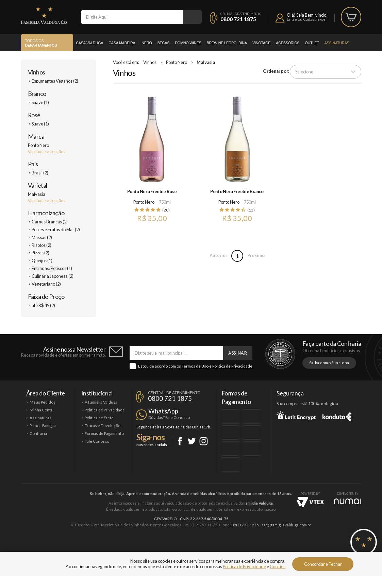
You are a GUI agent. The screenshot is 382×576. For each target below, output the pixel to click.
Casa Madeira (122, 43)
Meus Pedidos (42, 402)
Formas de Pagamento (104, 433)
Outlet (312, 43)
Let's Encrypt (296, 415)
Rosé (34, 115)
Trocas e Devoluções (103, 425)
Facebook (180, 441)
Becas (163, 43)
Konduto (336, 415)
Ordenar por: (276, 71)
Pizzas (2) (40, 252)
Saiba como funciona (329, 362)
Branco (37, 93)
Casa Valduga (89, 43)
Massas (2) (42, 237)
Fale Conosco (97, 441)
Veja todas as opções (46, 151)
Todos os (41, 43)
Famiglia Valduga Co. (44, 15)
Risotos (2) (41, 245)
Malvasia (206, 62)
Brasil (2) (40, 172)
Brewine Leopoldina (227, 43)
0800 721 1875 (238, 19)
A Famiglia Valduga (101, 402)
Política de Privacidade (232, 366)
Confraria (38, 433)
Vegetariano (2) (46, 284)
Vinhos (36, 72)
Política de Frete (99, 418)
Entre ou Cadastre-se (306, 19)
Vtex (310, 502)
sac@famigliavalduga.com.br (286, 525)
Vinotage (261, 43)
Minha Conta (41, 410)
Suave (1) (40, 102)
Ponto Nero (176, 62)
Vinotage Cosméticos (292, 548)
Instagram (203, 441)
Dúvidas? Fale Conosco (169, 417)
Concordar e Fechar (323, 564)
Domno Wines (188, 43)
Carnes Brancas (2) (50, 221)
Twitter (191, 441)
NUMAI (347, 501)
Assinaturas (337, 43)
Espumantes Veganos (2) (55, 81)
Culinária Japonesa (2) (52, 276)
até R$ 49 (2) (43, 305)
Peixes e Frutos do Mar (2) (56, 229)
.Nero (146, 43)
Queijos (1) (42, 260)
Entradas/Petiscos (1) (52, 268)
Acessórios (287, 43)
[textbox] (132, 17)
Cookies (277, 566)
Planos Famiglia (43, 425)
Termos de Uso (195, 366)
